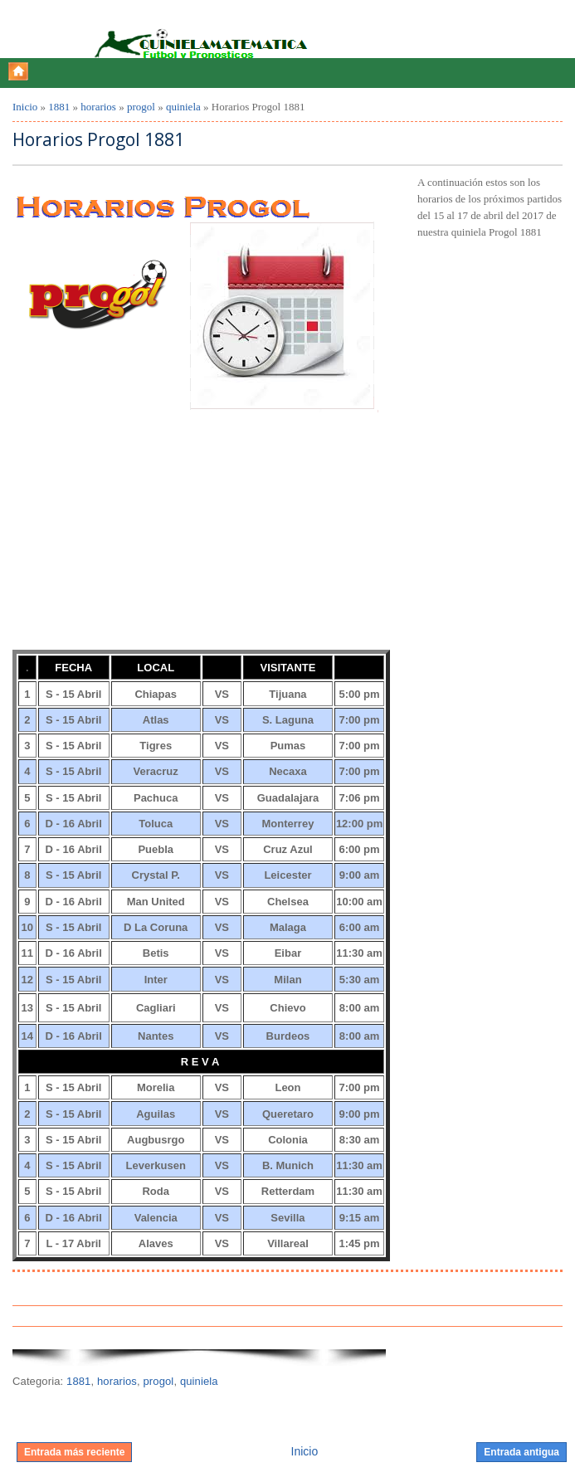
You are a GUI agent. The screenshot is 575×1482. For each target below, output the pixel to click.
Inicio (24, 106)
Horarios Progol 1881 (98, 139)
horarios (98, 106)
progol (141, 106)
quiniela (183, 106)
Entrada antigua (521, 1452)
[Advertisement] (136, 541)
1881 (59, 106)
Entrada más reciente (74, 1452)
